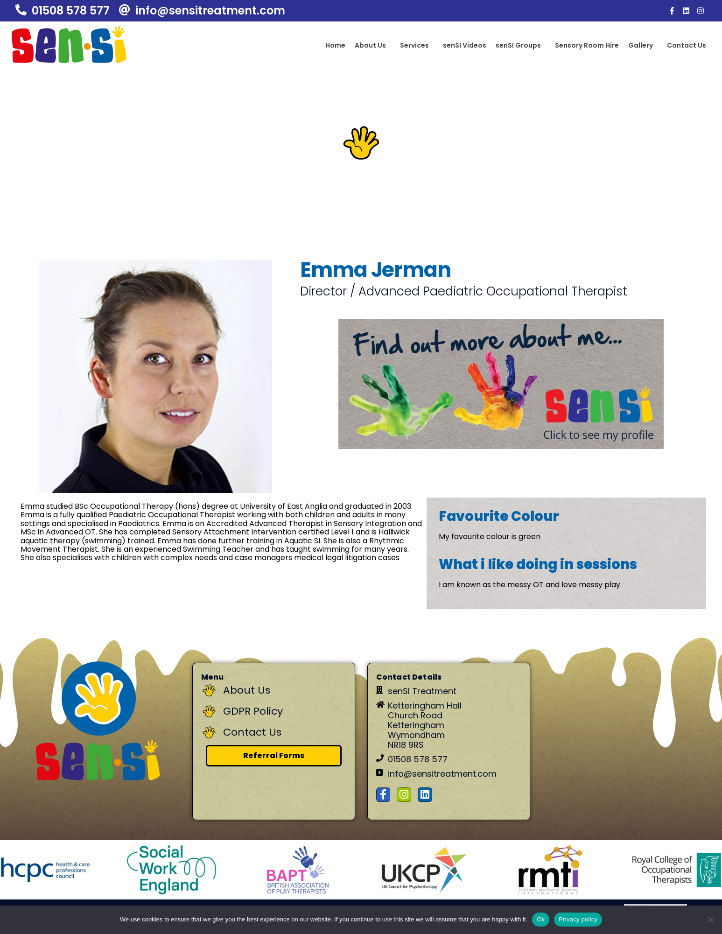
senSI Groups (518, 45)
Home (335, 45)
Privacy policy (578, 919)
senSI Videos (464, 45)
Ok (541, 919)
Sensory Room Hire (587, 45)
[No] (710, 919)
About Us (370, 45)
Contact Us (686, 45)
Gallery (640, 45)
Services (414, 45)
